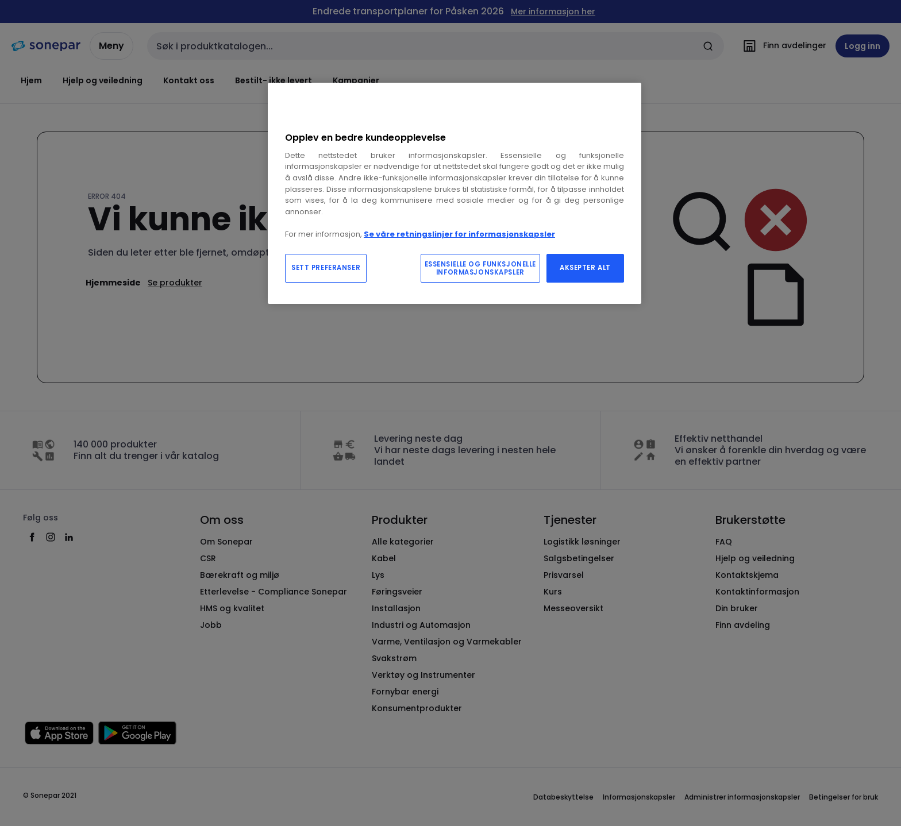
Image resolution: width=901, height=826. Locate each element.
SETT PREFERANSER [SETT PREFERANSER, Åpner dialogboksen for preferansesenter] (325, 267)
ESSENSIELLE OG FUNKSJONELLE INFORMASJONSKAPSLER (480, 268)
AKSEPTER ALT (585, 267)
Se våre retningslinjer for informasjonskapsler (459, 234)
